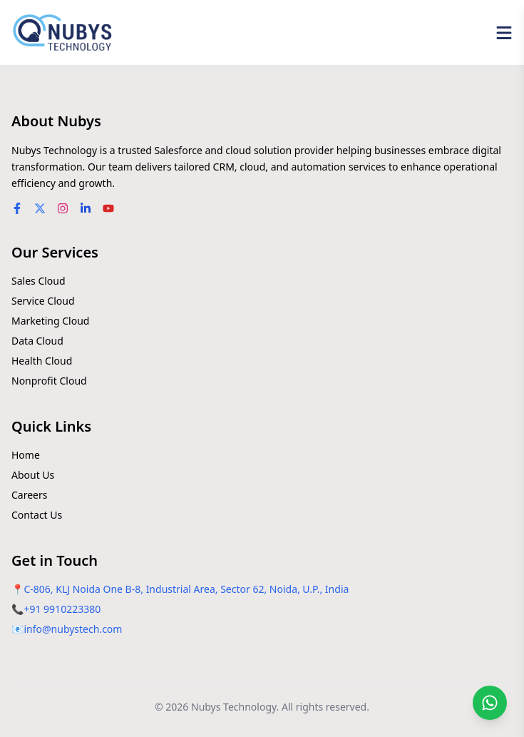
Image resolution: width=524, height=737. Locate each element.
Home (25, 455)
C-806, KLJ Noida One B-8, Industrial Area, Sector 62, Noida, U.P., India (186, 589)
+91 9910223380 (62, 609)
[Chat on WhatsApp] (490, 703)
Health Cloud (41, 360)
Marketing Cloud (50, 320)
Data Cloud (37, 340)
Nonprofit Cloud (49, 380)
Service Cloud (43, 300)
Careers (29, 495)
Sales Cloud (38, 281)
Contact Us (36, 515)
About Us (32, 475)
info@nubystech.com (73, 629)
